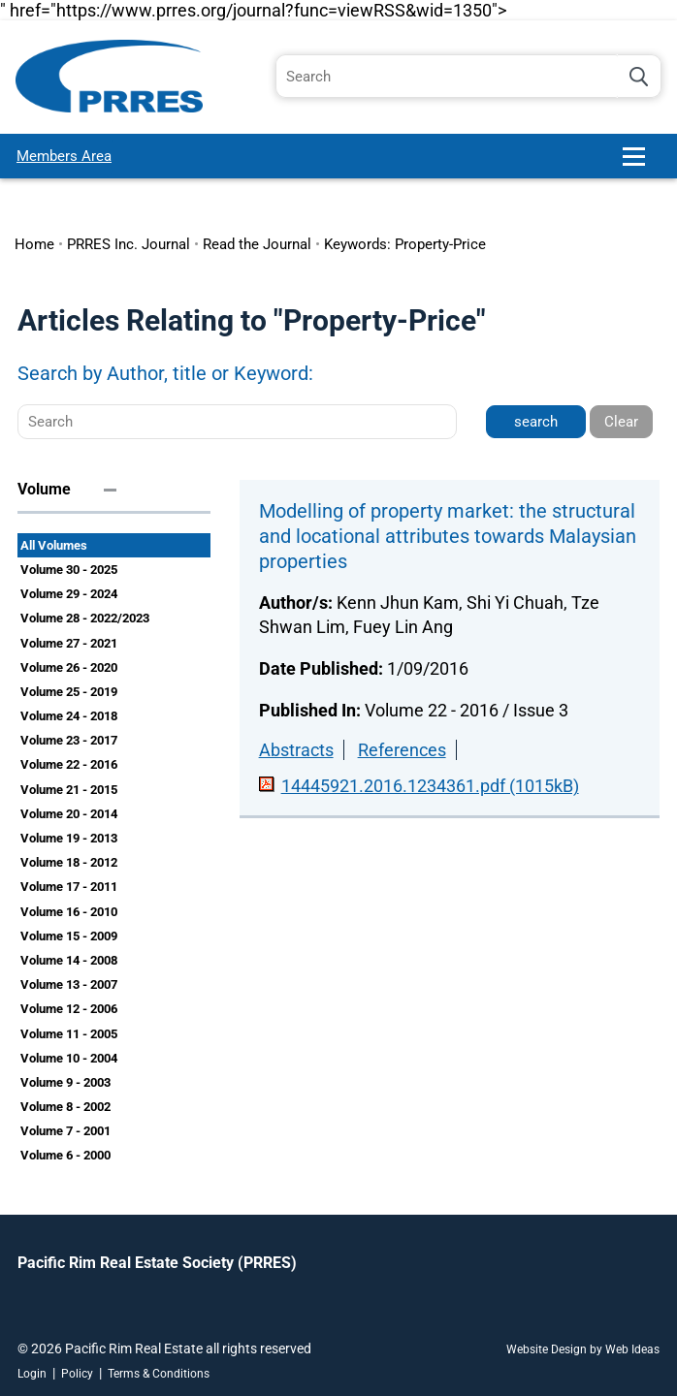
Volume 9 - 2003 (65, 1082)
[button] (642, 164)
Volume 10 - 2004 (68, 1058)
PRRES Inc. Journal (128, 244)
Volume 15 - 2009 (68, 936)
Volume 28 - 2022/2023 (84, 618)
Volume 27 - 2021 (68, 643)
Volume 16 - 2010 (68, 911)
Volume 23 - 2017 (68, 740)
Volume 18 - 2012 (68, 862)
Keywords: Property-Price (405, 244)
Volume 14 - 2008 (68, 960)
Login (32, 1373)
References (402, 750)
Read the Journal (257, 244)
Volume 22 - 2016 (68, 764)
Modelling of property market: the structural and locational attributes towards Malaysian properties (447, 536)
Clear (621, 421)
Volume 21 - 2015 (68, 789)
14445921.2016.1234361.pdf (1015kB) (430, 786)
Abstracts (296, 750)
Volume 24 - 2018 (68, 716)
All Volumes (53, 545)
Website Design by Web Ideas (583, 1349)
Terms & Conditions (159, 1373)
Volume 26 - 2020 (68, 667)
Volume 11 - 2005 (68, 1034)
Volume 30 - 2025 (68, 569)
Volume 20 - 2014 (68, 814)
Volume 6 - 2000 (65, 1155)
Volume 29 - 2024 (68, 594)
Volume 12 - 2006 (68, 1008)
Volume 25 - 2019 (68, 691)
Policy (77, 1373)
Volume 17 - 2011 (68, 886)
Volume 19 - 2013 (68, 838)
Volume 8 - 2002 (65, 1106)
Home (34, 244)
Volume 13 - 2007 (68, 984)
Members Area (64, 156)
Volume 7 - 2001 (65, 1131)
